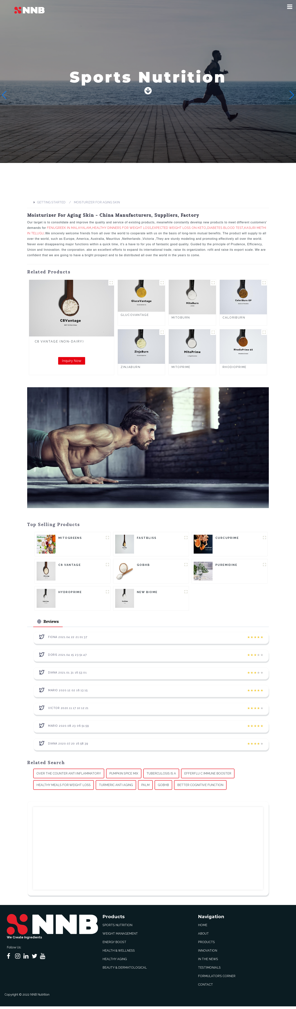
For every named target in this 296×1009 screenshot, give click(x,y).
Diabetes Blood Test (225, 228)
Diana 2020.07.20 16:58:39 (68, 745)
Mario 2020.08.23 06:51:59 (68, 728)
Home (202, 928)
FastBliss (147, 538)
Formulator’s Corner (216, 978)
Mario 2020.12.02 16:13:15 (68, 692)
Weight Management (120, 936)
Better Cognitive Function (200, 787)
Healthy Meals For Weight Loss (63, 787)
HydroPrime (70, 593)
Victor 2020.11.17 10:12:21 (68, 710)
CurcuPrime (227, 538)
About (203, 936)
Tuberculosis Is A (161, 776)
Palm (145, 787)
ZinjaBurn (130, 367)
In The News (208, 961)
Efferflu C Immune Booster (207, 776)
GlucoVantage (135, 315)
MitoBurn (181, 317)
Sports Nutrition (117, 928)
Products (206, 945)
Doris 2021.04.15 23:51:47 (67, 657)
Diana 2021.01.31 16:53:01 (67, 675)
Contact (205, 987)
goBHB (143, 565)
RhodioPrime (235, 367)
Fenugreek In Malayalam (69, 228)
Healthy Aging (115, 961)
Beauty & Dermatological (125, 970)
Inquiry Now (71, 361)
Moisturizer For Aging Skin (97, 202)
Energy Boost (114, 945)
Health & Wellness (119, 953)
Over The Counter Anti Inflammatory (68, 776)
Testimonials (209, 970)
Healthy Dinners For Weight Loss (121, 228)
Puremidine (226, 565)
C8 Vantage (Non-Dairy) (59, 341)
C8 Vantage (69, 565)
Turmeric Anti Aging (116, 787)
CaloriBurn (234, 317)
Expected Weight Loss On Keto (179, 228)
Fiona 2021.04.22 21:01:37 (67, 639)
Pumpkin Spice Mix (123, 776)
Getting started (51, 202)
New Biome (147, 593)
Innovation (207, 953)
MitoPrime (181, 367)
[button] (289, 7)
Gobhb (163, 787)
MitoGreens (70, 538)
